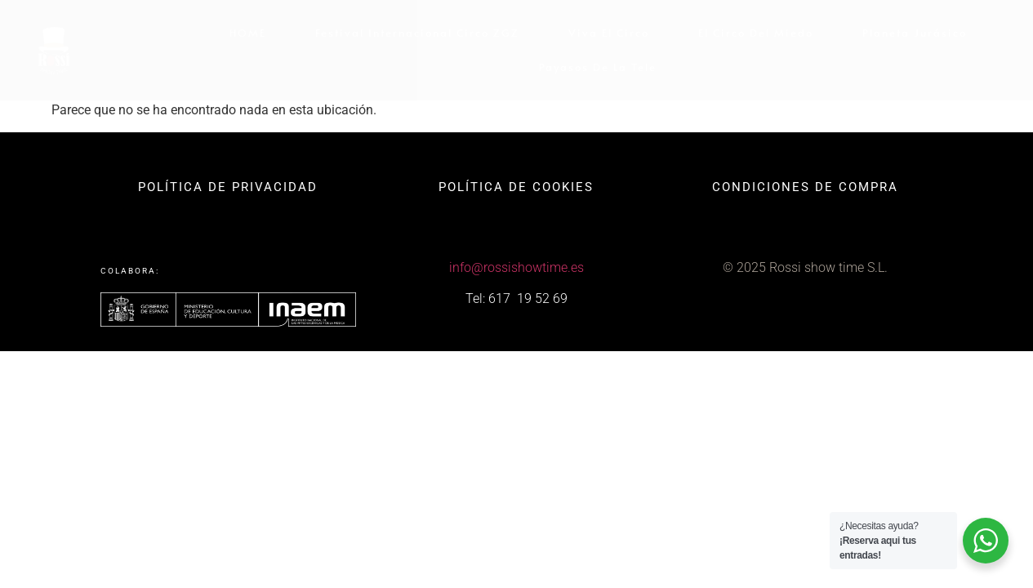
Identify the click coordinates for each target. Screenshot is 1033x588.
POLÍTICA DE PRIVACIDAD (228, 187)
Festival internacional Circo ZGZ (417, 32)
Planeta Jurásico (914, 32)
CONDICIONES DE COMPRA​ (805, 187)
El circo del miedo (755, 32)
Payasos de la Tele (598, 67)
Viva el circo (608, 32)
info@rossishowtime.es (516, 267)
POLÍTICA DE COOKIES (516, 187)
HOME (247, 32)
